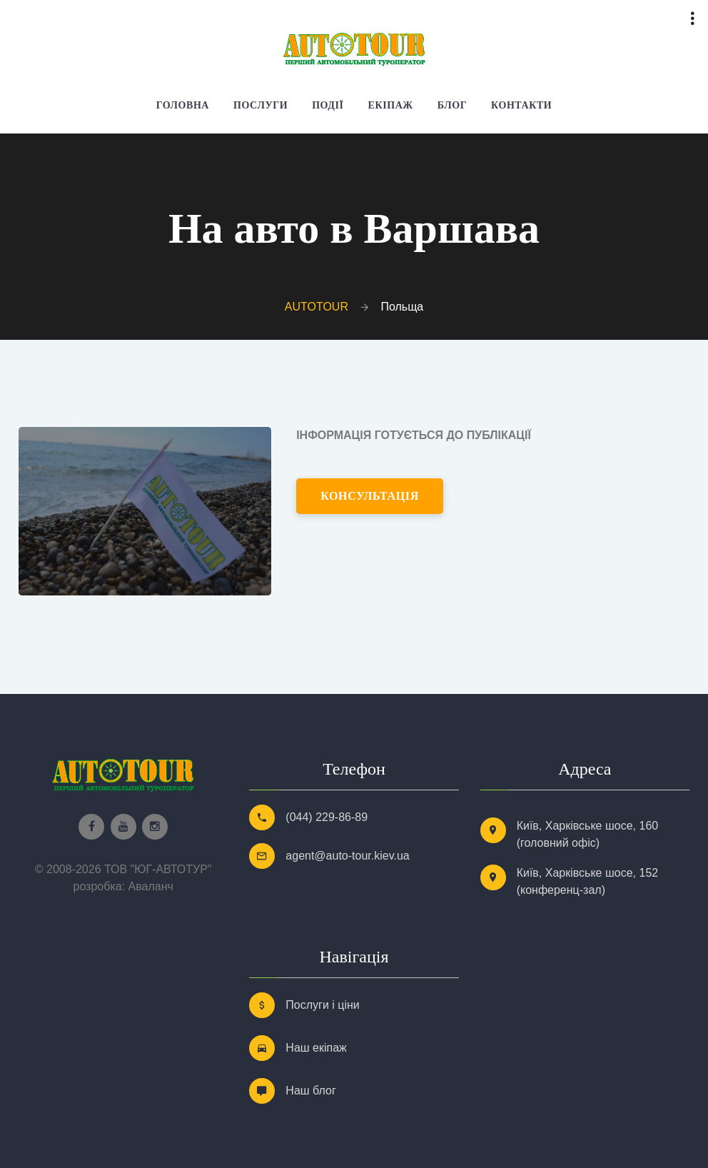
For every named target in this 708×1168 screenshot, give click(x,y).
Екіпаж (390, 105)
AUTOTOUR (316, 307)
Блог (452, 105)
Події (327, 105)
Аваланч (150, 886)
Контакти (521, 105)
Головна (182, 105)
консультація (369, 496)
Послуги (260, 105)
